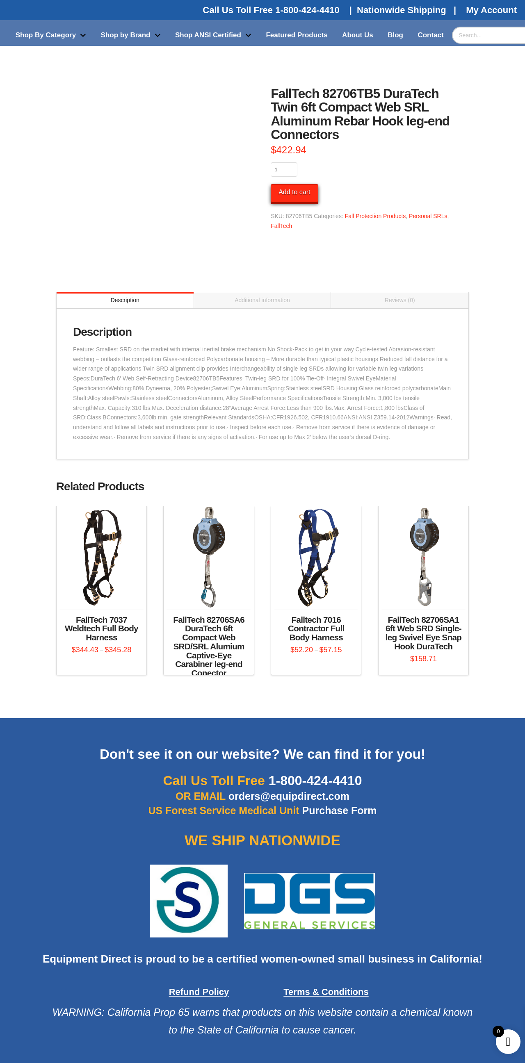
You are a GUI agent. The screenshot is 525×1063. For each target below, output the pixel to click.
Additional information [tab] (262, 300)
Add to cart (294, 192)
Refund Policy (199, 992)
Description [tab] (125, 300)
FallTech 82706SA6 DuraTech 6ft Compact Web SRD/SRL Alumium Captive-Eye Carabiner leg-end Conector (208, 646)
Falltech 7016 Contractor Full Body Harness (316, 628)
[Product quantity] (284, 169)
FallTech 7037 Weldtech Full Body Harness (101, 628)
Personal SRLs (428, 216)
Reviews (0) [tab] (400, 300)
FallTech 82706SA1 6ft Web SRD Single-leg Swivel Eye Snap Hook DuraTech (423, 633)
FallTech (281, 226)
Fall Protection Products (375, 216)
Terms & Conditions (325, 992)
